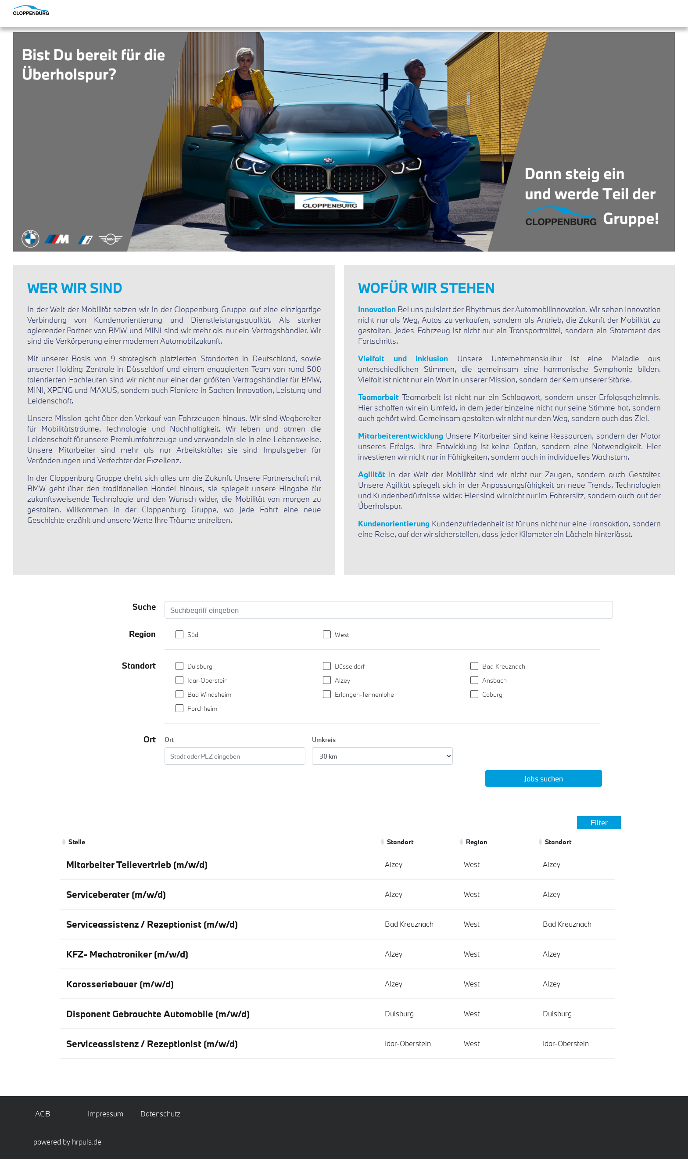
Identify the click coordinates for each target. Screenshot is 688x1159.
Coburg (492, 694)
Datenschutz (156, 1113)
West (342, 634)
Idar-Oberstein (207, 680)
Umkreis (324, 739)
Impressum (104, 1113)
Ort (169, 739)
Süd (192, 634)
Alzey (342, 680)
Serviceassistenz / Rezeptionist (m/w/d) (152, 924)
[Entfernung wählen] (382, 756)
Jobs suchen (543, 778)
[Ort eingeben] (235, 756)
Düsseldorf (350, 666)
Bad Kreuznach (503, 666)
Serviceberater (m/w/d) (116, 894)
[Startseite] (48, 10)
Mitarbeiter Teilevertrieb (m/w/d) (137, 864)
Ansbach (494, 680)
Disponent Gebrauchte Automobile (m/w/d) (158, 1014)
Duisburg (199, 666)
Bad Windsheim (209, 694)
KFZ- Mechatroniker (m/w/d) (127, 954)
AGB (42, 1113)
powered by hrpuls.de (67, 1141)
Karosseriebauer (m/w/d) (120, 984)
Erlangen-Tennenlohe (364, 694)
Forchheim (202, 708)
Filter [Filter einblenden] (599, 822)
